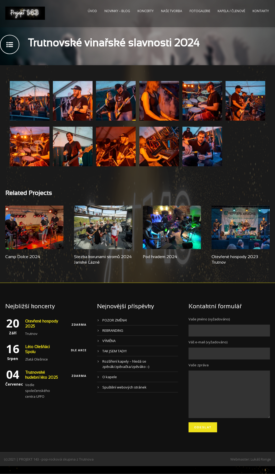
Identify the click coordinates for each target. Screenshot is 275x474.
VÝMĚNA (109, 340)
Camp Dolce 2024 (22, 257)
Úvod (92, 11)
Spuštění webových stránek (124, 387)
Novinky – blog (117, 11)
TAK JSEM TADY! (114, 351)
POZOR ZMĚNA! (114, 320)
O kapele (109, 377)
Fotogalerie (200, 11)
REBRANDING (112, 330)
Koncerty (146, 11)
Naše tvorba (171, 11)
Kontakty (261, 11)
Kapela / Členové (231, 11)
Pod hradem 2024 (160, 257)
